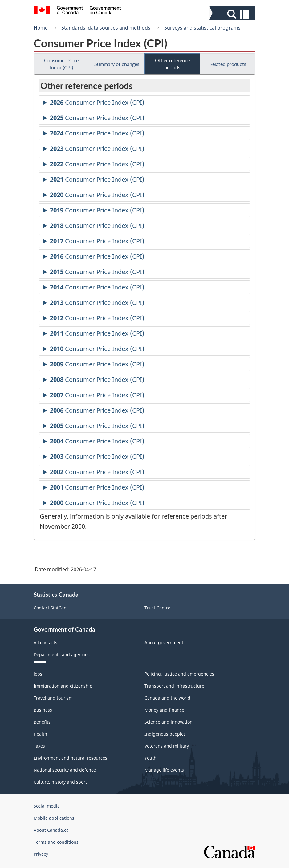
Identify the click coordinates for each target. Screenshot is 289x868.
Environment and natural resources (70, 758)
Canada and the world (167, 698)
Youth (150, 758)
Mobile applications (54, 818)
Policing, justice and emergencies (179, 674)
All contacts (45, 642)
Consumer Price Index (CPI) (61, 63)
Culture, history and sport (60, 782)
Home (41, 27)
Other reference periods (172, 63)
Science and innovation (168, 722)
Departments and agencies (62, 654)
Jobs (38, 674)
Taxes (39, 746)
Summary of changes (116, 64)
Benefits (42, 722)
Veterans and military (166, 746)
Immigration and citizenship (63, 686)
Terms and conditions (56, 842)
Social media (47, 806)
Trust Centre (157, 608)
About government (163, 642)
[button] (233, 14)
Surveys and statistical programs (202, 27)
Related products (228, 64)
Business (43, 710)
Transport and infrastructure (174, 686)
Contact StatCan (50, 608)
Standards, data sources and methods (105, 27)
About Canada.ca (51, 830)
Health (40, 734)
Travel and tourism (53, 698)
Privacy (41, 854)
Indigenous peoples (165, 734)
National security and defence (65, 770)
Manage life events (164, 770)
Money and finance (164, 710)
